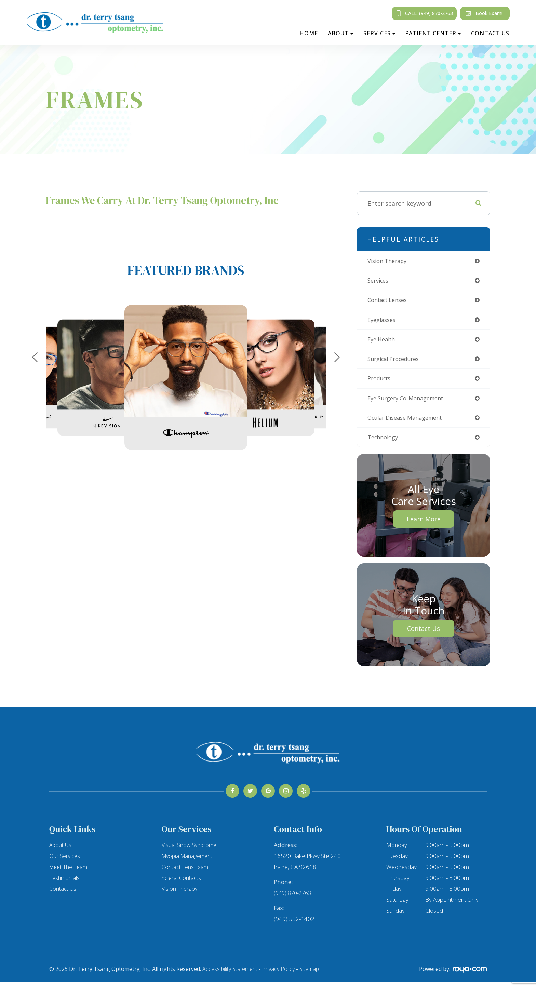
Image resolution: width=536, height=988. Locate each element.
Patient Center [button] (433, 33)
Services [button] (379, 33)
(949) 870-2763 (294, 899)
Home (308, 33)
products (380, 382)
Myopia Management (189, 862)
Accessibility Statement (229, 975)
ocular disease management (409, 423)
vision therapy (389, 261)
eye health (383, 342)
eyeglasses (383, 322)
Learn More (424, 525)
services (379, 281)
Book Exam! (482, 13)
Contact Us (490, 33)
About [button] (340, 33)
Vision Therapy (180, 895)
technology (384, 443)
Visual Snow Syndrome (190, 851)
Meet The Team (69, 873)
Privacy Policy (278, 975)
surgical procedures (396, 362)
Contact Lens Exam (186, 873)
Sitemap (309, 975)
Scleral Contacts (182, 884)
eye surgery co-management (409, 403)
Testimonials (65, 884)
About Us (60, 851)
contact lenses (390, 302)
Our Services (65, 862)
